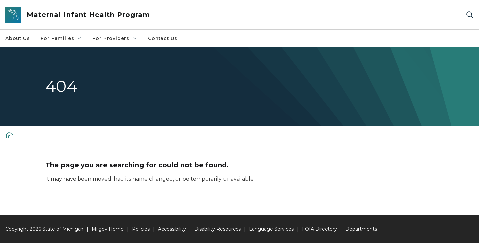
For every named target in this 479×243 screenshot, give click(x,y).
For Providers (114, 38)
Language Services (271, 229)
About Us (17, 38)
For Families (61, 38)
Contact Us (162, 38)
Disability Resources (217, 229)
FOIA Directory (319, 229)
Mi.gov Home (108, 229)
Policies (141, 229)
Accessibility (172, 229)
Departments (361, 229)
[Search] (470, 15)
